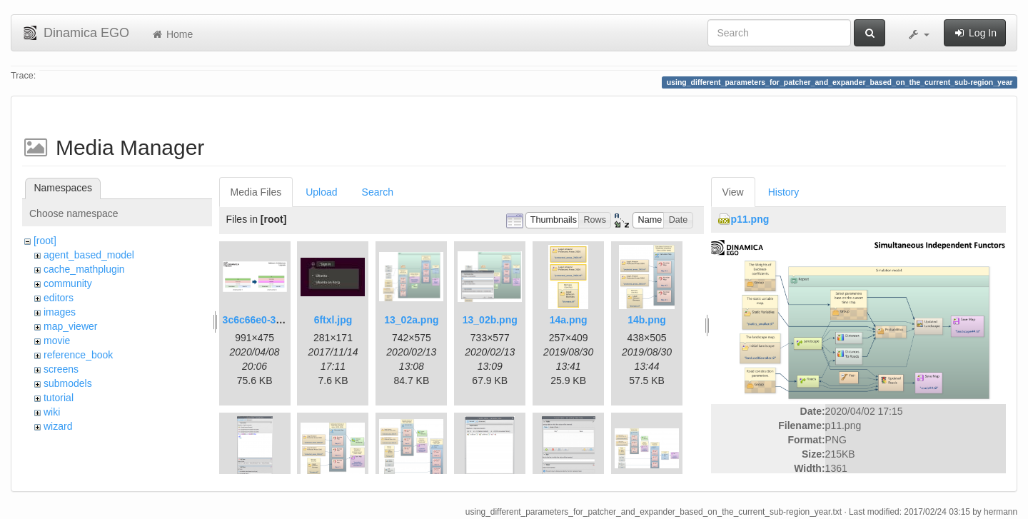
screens (61, 369)
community (68, 283)
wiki (52, 412)
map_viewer (70, 326)
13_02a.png (411, 320)
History (784, 192)
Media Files (256, 192)
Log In (975, 33)
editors (59, 297)
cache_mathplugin (84, 269)
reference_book (78, 355)
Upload (321, 192)
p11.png (750, 219)
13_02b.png (490, 320)
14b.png (647, 320)
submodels (68, 383)
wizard (58, 426)
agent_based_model (89, 255)
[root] (45, 240)
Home (172, 34)
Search (377, 192)
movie (57, 340)
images (60, 312)
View (733, 192)
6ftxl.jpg (333, 320)
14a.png (569, 320)
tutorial (59, 397)
